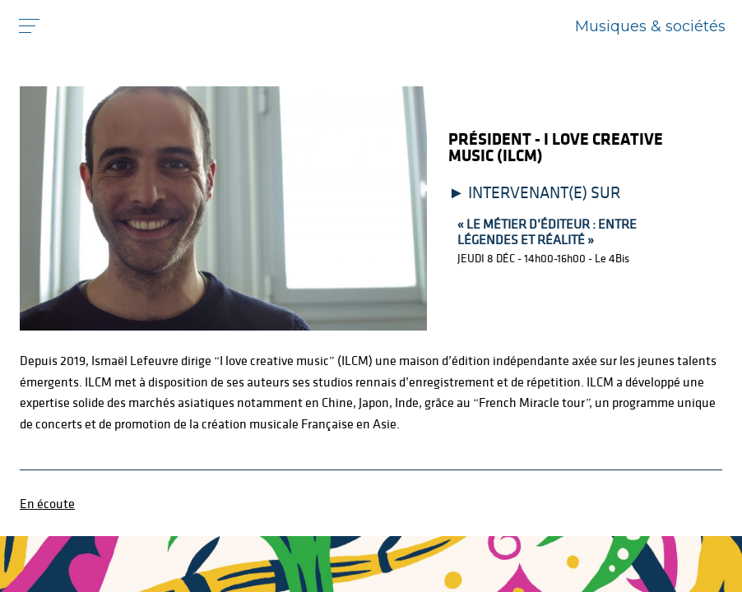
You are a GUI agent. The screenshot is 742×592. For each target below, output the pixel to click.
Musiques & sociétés (650, 26)
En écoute (47, 503)
